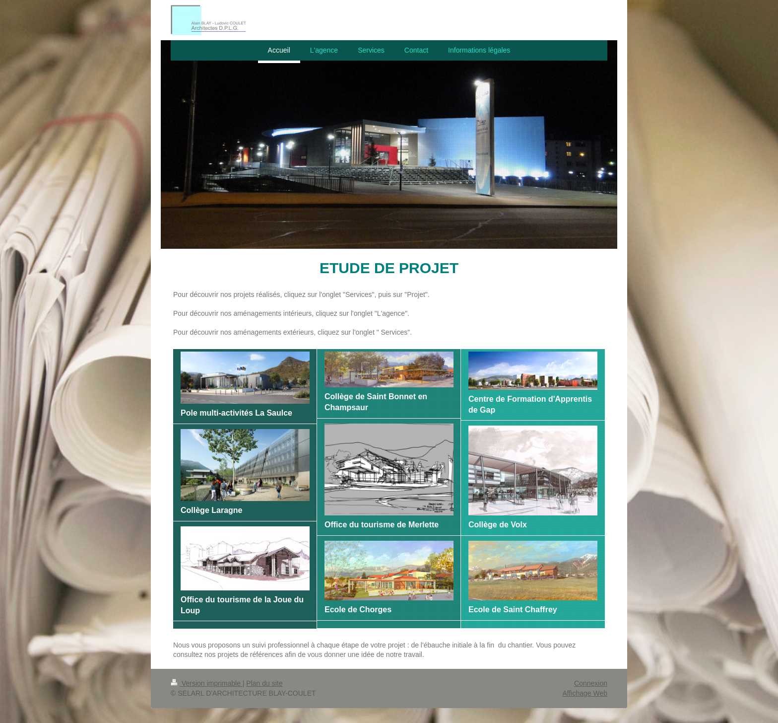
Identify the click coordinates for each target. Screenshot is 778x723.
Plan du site (264, 683)
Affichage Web (584, 693)
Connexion (590, 683)
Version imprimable (207, 683)
